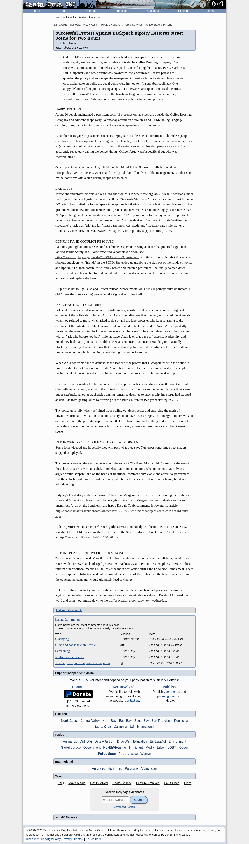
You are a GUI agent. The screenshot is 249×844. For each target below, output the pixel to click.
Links (187, 783)
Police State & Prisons (158, 24)
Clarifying (62, 639)
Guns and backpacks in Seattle (75, 645)
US (132, 726)
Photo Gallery (121, 783)
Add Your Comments (69, 610)
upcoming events (167, 696)
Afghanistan (149, 768)
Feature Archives (148, 783)
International (145, 726)
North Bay (109, 720)
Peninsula (181, 720)
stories (172, 691)
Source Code (94, 839)
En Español (158, 741)
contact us (132, 700)
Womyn (145, 753)
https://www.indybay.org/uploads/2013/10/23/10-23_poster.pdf (97, 257)
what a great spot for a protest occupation (82, 663)
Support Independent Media (74, 673)
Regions (61, 713)
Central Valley (90, 720)
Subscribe (121, 10)
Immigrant (136, 747)
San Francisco (161, 720)
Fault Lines (171, 783)
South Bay (141, 720)
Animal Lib (70, 741)
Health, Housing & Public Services (121, 24)
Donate (211, 10)
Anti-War (86, 741)
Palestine (131, 768)
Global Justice (71, 747)
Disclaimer (32, 839)
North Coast (69, 720)
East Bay (125, 720)
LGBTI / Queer (178, 747)
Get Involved (99, 783)
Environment (177, 741)
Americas (98, 768)
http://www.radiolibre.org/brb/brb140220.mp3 (89, 537)
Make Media (76, 783)
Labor (161, 747)
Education (140, 741)
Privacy (67, 839)
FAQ (61, 783)
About (63, 10)
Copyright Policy (51, 839)
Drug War (124, 741)
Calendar (153, 10)
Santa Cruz (103, 726)
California (120, 726)
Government (92, 747)
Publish (183, 10)
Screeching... (63, 651)
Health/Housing (114, 747)
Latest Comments (67, 619)
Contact (91, 10)
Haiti (111, 768)
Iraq (119, 768)
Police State (107, 753)
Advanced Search (124, 807)
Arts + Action (90, 24)
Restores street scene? (69, 657)
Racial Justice (128, 753)
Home (37, 10)
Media (150, 747)
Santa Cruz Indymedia (67, 24)
